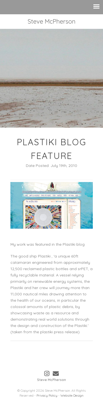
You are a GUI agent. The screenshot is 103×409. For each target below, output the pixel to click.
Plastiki (45, 256)
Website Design (71, 395)
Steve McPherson (51, 21)
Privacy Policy (47, 395)
